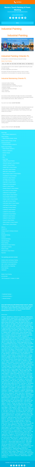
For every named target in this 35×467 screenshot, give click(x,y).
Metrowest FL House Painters (7, 250)
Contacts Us (4, 229)
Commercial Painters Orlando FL (10, 144)
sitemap (4, 155)
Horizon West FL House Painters (10, 194)
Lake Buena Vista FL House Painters (11, 203)
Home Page (4, 132)
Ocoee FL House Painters (8, 220)
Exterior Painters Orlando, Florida (8, 140)
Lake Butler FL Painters (6, 246)
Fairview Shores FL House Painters (10, 188)
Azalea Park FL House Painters (10, 167)
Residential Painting (5, 235)
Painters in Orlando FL (7, 150)
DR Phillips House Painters (9, 180)
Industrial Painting (5, 240)
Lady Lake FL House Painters (9, 201)
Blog (4, 157)
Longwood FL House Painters (9, 213)
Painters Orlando (6, 152)
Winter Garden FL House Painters (10, 222)
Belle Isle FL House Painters (9, 171)
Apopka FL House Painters (9, 165)
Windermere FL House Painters (8, 244)
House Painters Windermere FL (9, 134)
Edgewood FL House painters (9, 184)
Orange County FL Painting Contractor (9, 231)
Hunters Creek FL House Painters (10, 199)
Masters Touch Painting (6, 61)
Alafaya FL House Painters (9, 160)
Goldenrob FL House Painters (9, 192)
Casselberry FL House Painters (10, 175)
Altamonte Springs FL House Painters (11, 163)
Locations (3, 236)
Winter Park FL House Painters (9, 224)
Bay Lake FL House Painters (9, 169)
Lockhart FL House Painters (9, 211)
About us (3, 227)
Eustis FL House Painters (8, 186)
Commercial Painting (5, 238)
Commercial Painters (6, 142)
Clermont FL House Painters (9, 177)
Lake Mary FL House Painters (9, 207)
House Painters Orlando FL (9, 148)
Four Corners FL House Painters (10, 190)
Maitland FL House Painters (9, 215)
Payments (3, 252)
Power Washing (4, 242)
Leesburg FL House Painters (9, 209)
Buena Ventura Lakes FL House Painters (12, 173)
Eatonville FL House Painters (9, 182)
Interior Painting (4, 136)
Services (3, 233)
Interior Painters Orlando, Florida (10, 138)
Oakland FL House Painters (9, 218)
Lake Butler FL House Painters (9, 205)
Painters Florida (4, 248)
